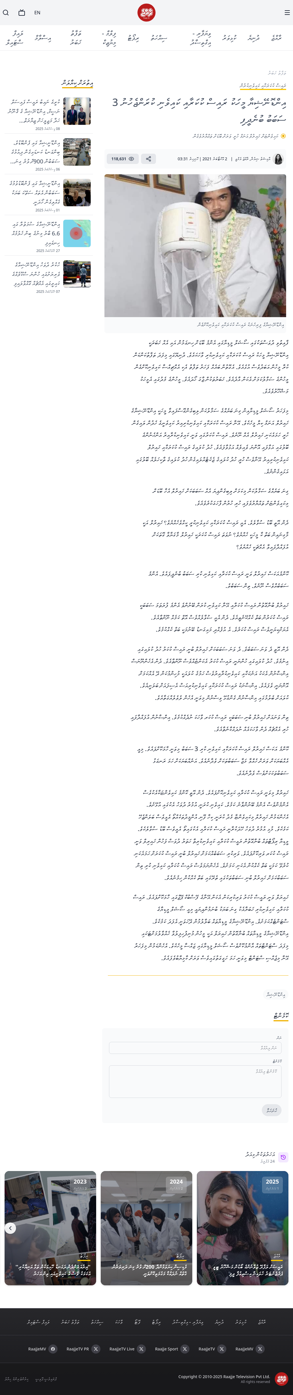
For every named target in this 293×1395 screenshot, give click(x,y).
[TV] (21, 12)
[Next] (10, 1228)
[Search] (5, 12)
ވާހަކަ (119, 1321)
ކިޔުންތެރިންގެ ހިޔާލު (16, 1379)
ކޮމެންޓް (277, 1061)
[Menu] (287, 12)
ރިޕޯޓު (133, 37)
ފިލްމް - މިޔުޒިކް (109, 37)
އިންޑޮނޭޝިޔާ (275, 994)
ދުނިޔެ (254, 37)
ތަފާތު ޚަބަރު (75, 37)
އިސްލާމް (43, 37)
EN (37, 12)
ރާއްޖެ (276, 37)
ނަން (279, 1037)
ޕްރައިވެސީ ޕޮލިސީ (46, 1379)
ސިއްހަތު (159, 37)
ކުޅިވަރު (229, 37)
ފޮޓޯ (137, 1321)
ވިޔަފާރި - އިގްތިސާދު (200, 37)
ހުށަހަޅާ (271, 1110)
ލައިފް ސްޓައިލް (14, 37)
